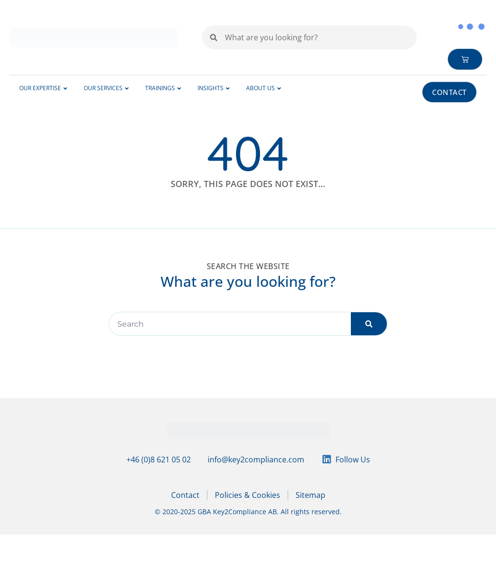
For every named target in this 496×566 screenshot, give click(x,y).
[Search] (369, 323)
